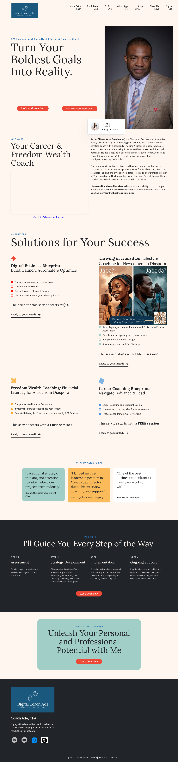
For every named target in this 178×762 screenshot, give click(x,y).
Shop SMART (139, 7)
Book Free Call (92, 7)
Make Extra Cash (75, 7)
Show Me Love (154, 7)
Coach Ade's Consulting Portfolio (49, 217)
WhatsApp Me (122, 7)
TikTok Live (108, 7)
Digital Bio (168, 7)
